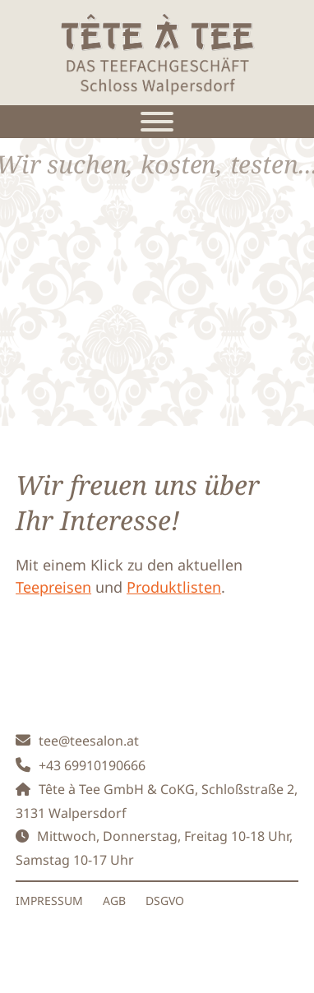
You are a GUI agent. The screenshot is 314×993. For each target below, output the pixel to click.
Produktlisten (174, 587)
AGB (114, 900)
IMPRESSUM (49, 900)
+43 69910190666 (92, 765)
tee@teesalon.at (89, 741)
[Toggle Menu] (157, 122)
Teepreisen (53, 587)
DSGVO (164, 900)
